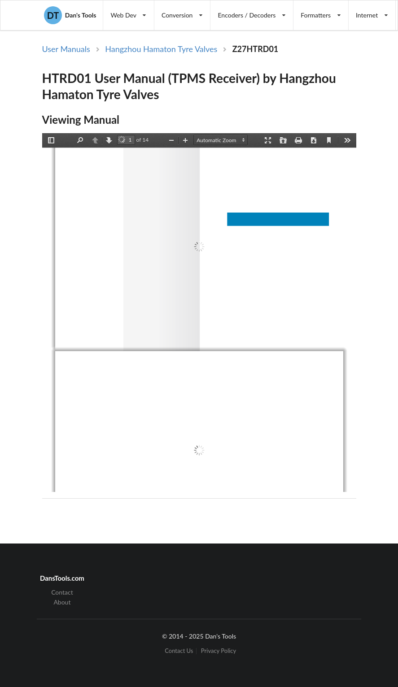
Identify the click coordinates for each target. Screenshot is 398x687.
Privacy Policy (218, 651)
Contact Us (179, 651)
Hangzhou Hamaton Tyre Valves (161, 49)
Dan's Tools (70, 15)
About (61, 602)
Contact (62, 592)
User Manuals (66, 49)
